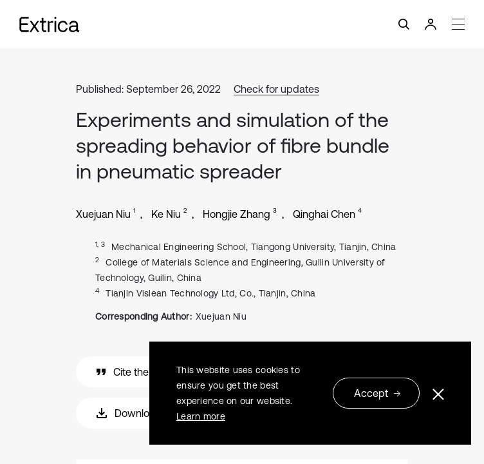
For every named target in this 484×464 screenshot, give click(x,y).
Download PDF (140, 413)
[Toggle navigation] (242, 25)
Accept (377, 393)
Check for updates (276, 89)
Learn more (200, 416)
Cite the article (138, 372)
